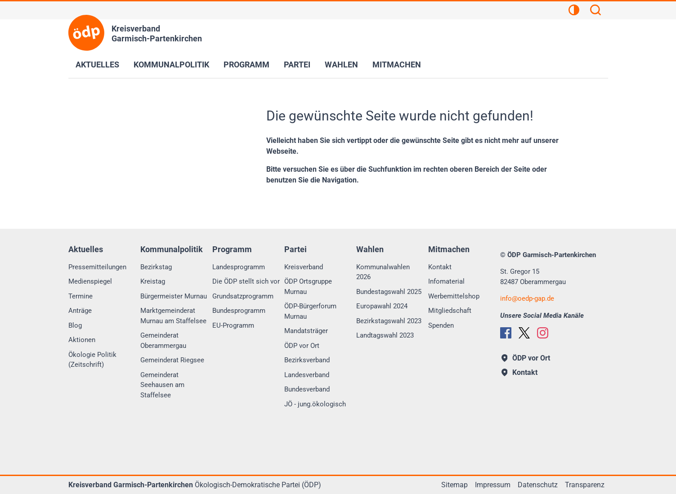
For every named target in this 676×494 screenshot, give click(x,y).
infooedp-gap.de (527, 298)
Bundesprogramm (238, 311)
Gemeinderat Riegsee (172, 360)
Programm (246, 64)
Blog (75, 325)
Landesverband (306, 375)
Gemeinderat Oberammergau (163, 340)
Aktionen (81, 340)
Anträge (80, 311)
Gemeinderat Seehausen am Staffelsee (162, 385)
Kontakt (440, 267)
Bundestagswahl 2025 (388, 292)
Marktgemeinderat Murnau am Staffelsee (173, 316)
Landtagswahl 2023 (385, 335)
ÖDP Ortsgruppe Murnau (308, 286)
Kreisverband (303, 267)
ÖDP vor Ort (301, 346)
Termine (80, 296)
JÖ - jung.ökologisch (315, 404)
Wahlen (341, 64)
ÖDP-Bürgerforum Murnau (310, 311)
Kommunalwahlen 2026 (383, 272)
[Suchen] (595, 11)
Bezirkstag (156, 267)
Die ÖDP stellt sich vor (246, 281)
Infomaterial (446, 281)
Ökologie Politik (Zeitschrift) (92, 360)
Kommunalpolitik (171, 64)
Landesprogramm (238, 267)
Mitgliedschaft (449, 311)
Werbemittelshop (453, 296)
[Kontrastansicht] (574, 11)
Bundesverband (307, 389)
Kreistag (152, 281)
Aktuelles (97, 64)
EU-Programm (233, 325)
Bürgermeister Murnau (173, 296)
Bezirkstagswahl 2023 (388, 321)
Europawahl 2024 (381, 306)
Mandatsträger (306, 331)
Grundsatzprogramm (242, 296)
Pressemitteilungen (97, 267)
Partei (297, 64)
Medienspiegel (90, 281)
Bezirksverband (307, 360)
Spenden (441, 325)
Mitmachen (396, 64)
